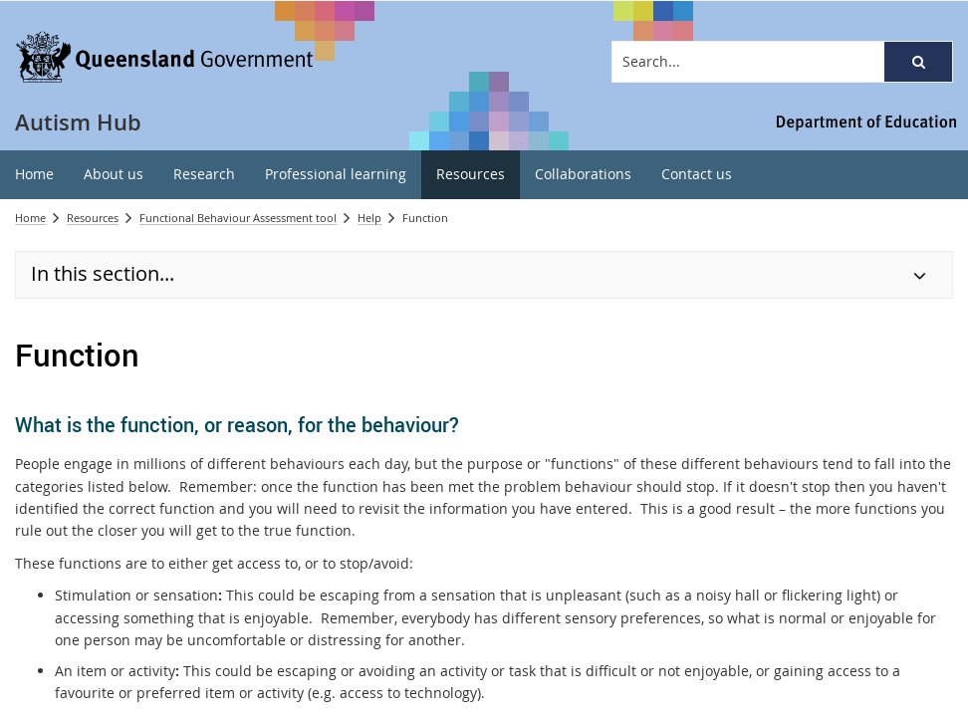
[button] (918, 62)
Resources (93, 217)
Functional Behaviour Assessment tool (238, 217)
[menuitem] (34, 174)
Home (30, 217)
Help (369, 217)
